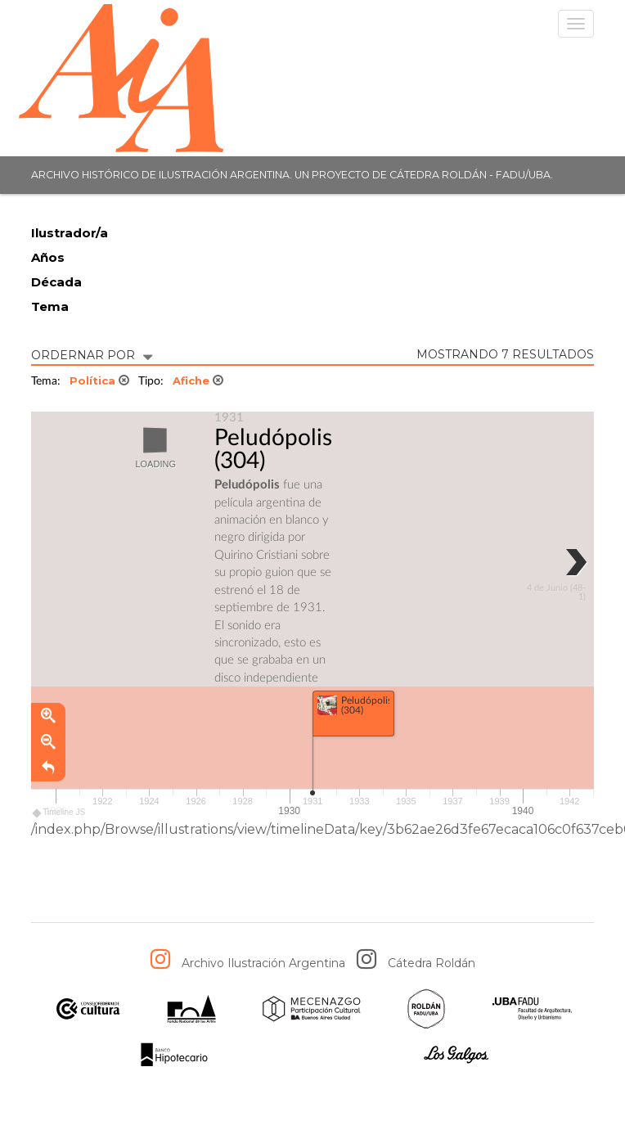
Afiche (198, 380)
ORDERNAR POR (91, 353)
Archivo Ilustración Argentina (263, 963)
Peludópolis (273, 437)
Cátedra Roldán (431, 963)
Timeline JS (59, 815)
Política (99, 380)
